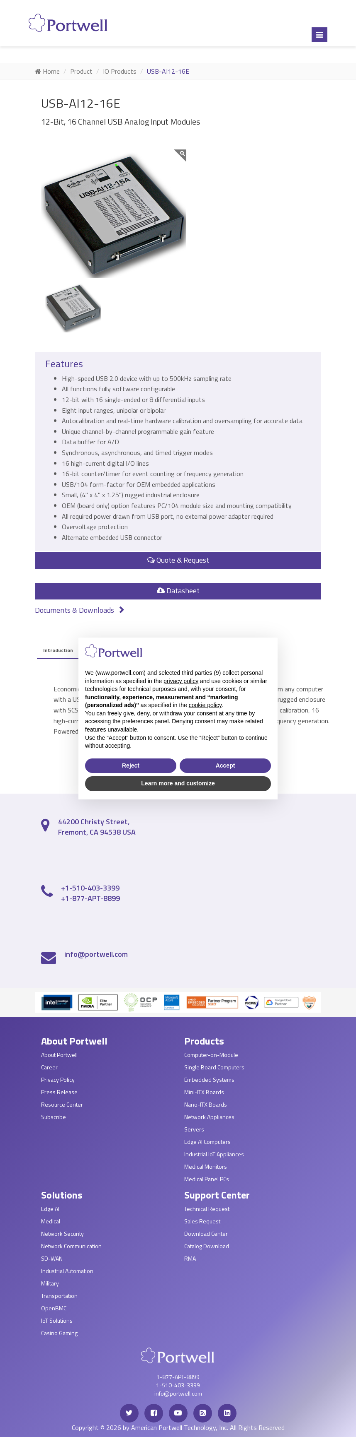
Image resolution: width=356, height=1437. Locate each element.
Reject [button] (130, 765)
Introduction (58, 650)
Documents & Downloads (80, 610)
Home (47, 71)
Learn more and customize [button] (178, 783)
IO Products (120, 71)
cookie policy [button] (205, 705)
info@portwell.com (96, 954)
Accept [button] (225, 765)
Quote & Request (178, 560)
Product (81, 71)
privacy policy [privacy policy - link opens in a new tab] (180, 681)
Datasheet (178, 590)
